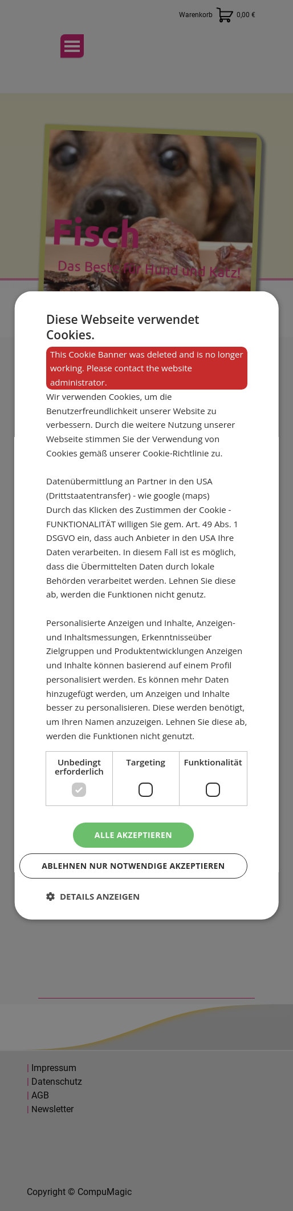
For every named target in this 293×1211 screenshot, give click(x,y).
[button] (93, 896)
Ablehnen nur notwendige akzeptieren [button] (133, 865)
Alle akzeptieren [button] (133, 834)
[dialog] (147, 605)
